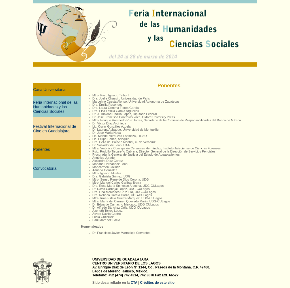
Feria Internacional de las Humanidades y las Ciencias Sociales (55, 107)
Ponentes (41, 149)
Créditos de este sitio (157, 283)
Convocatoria (45, 168)
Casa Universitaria (49, 89)
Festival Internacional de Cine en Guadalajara (54, 128)
